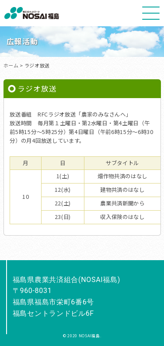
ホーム (11, 65)
